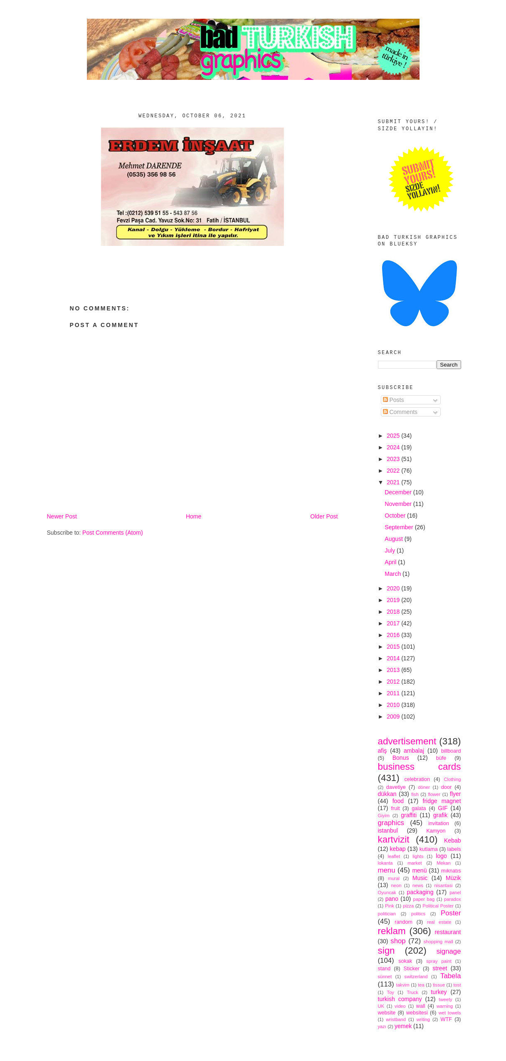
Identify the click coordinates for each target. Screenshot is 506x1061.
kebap (397, 848)
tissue (439, 984)
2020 (394, 588)
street (439, 968)
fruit (395, 808)
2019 (394, 600)
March (393, 573)
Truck (412, 992)
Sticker (412, 969)
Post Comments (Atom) (112, 532)
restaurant (447, 932)
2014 (394, 658)
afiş (382, 750)
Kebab (452, 840)
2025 (394, 435)
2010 (394, 705)
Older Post (324, 516)
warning (445, 1006)
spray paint (439, 961)
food (398, 801)
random (403, 922)
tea (421, 984)
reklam (392, 931)
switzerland (416, 976)
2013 (394, 670)
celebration (417, 779)
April (391, 562)
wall (420, 1006)
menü (419, 870)
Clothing (452, 779)
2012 (394, 681)
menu (386, 870)
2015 (394, 646)
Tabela (450, 976)
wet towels (450, 1012)
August (394, 538)
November (399, 504)
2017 (394, 623)
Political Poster (438, 905)
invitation (438, 823)
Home (193, 516)
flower (434, 794)
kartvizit (394, 839)
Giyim (384, 815)
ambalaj (414, 750)
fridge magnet (442, 801)
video (400, 1006)
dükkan (387, 794)
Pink (389, 905)
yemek (403, 1026)
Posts (393, 400)
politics (418, 913)
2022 (394, 470)
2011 (394, 693)
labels (454, 849)
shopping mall (438, 941)
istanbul (388, 830)
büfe (441, 758)
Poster (451, 913)
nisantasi (443, 885)
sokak (405, 961)
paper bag (423, 899)
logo (441, 856)
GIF (442, 808)
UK (381, 1006)
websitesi (417, 1013)
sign (386, 950)
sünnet (385, 976)
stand (384, 969)
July (391, 550)
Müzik (453, 878)
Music (420, 878)
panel (455, 892)
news (417, 885)
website (387, 1013)
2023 (394, 459)
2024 (394, 447)
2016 (394, 635)
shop (397, 941)
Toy (390, 992)
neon (396, 885)
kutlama (429, 849)
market (414, 862)
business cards (419, 766)
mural (394, 878)
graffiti (409, 815)
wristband (396, 1019)
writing (423, 1019)
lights (417, 856)
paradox (452, 899)
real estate (439, 922)
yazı (382, 1026)
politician (387, 913)
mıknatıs (451, 871)
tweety (445, 999)
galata (419, 808)
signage (449, 951)
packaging (420, 892)
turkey (439, 992)
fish (414, 794)
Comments (400, 412)
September (400, 527)
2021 (394, 482)
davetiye (396, 787)
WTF (446, 1019)
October (396, 515)
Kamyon (435, 831)
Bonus (400, 757)
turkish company (400, 999)
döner (424, 787)
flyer (455, 794)
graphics (391, 823)
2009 (394, 716)
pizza (408, 905)
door (446, 787)
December (399, 492)
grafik (440, 815)
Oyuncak (387, 892)
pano (391, 898)
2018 (394, 611)
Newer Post (62, 516)
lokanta (385, 862)
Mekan (444, 862)
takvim (403, 984)
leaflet (394, 856)
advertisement (407, 741)
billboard (451, 751)
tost (457, 984)
